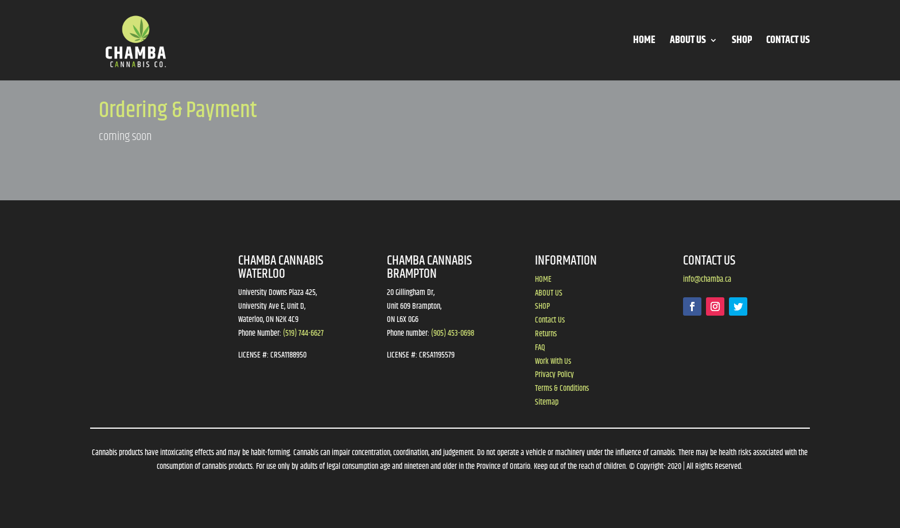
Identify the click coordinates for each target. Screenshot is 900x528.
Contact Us (550, 320)
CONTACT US (788, 42)
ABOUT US (688, 42)
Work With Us (553, 361)
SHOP (742, 42)
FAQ (540, 347)
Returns (546, 334)
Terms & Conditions (562, 388)
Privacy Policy (554, 374)
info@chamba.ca (707, 279)
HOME (644, 42)
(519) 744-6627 (303, 333)
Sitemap (546, 402)
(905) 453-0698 (452, 333)
